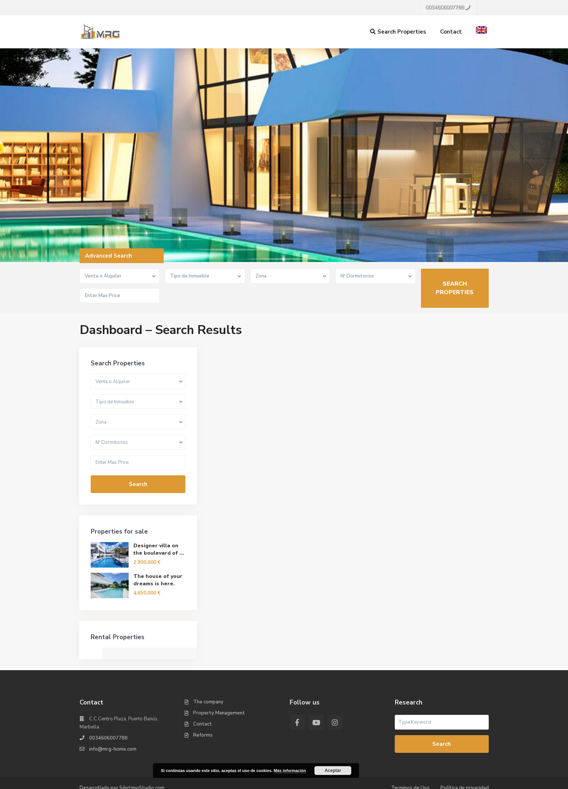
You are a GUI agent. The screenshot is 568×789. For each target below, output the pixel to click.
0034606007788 (108, 712)
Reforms (203, 709)
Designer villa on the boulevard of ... (452, 524)
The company (208, 676)
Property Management (219, 687)
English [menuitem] (231, 781)
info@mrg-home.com (112, 723)
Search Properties (398, 31)
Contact (451, 31)
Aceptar (333, 770)
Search (431, 458)
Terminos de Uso (410, 762)
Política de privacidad (464, 762)
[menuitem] (226, 781)
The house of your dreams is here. (451, 554)
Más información (290, 770)
